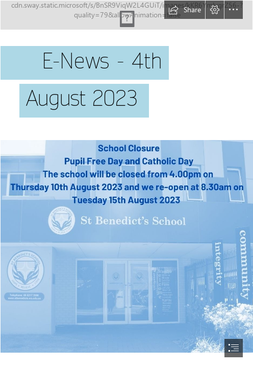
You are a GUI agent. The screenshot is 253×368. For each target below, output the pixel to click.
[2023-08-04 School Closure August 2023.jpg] (126, 246)
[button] (184, 10)
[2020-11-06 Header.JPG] (126, 68)
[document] (126, 184)
